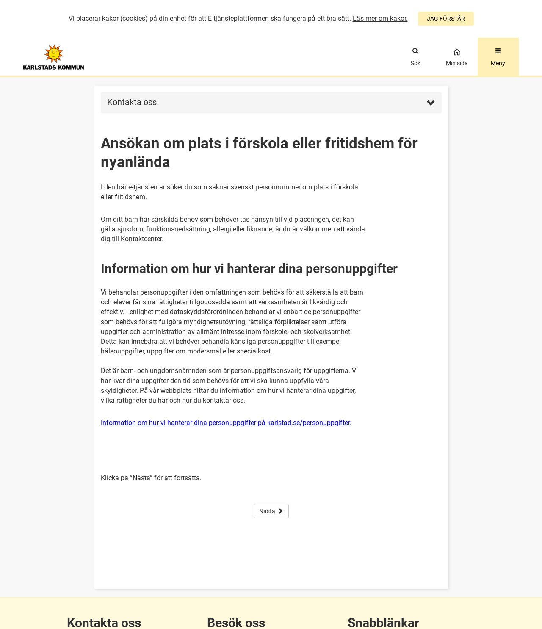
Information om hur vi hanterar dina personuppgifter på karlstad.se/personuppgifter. (226, 423)
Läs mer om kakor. (380, 18)
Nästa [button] (271, 511)
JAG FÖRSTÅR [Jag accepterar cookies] (446, 18)
